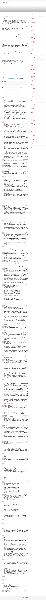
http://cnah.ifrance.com (7, 123)
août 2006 (32, 61)
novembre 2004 (33, 89)
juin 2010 (32, 29)
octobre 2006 (32, 58)
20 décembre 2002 (25, 425)
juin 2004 (32, 96)
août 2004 (32, 93)
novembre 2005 (33, 73)
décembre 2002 (33, 120)
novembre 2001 (33, 136)
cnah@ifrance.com (7, 125)
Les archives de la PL (40, 6)
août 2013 (32, 15)
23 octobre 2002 (26, 268)
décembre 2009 (33, 30)
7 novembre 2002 (25, 332)
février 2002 (32, 132)
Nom (2, 85)
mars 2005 (32, 84)
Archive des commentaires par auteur (12, 6)
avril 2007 (32, 50)
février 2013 (32, 17)
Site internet (3, 89)
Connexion (32, 154)
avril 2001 (32, 146)
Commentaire (3, 81)
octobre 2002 (32, 123)
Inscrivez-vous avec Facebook (19, 78)
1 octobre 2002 (26, 205)
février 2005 (32, 85)
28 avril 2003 (26, 463)
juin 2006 (32, 64)
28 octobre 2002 (26, 284)
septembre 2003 (33, 108)
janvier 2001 (32, 150)
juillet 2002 (32, 127)
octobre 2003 (32, 107)
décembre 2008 (33, 34)
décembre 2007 (33, 42)
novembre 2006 (33, 57)
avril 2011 (32, 26)
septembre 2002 (33, 124)
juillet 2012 (32, 18)
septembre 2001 (33, 139)
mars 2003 (32, 116)
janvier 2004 (32, 103)
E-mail (3, 87)
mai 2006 (32, 65)
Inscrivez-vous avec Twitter (11, 78)
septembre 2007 (33, 45)
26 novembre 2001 (25, 159)
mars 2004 (32, 100)
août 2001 (32, 140)
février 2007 (32, 53)
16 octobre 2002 (26, 232)
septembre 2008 (33, 38)
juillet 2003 (32, 111)
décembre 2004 (33, 88)
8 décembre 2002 (25, 415)
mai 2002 (32, 128)
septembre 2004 (33, 92)
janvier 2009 (32, 33)
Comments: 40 (12, 16)
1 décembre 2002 (25, 405)
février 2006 (32, 69)
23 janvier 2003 (26, 458)
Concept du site (33, 6)
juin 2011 (32, 25)
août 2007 (32, 46)
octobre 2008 (32, 37)
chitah (5, 501)
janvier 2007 (32, 54)
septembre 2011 (33, 22)
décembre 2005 (33, 72)
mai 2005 (32, 81)
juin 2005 (32, 80)
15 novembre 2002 (25, 359)
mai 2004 (32, 97)
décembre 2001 (33, 135)
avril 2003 (32, 115)
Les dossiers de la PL (35, 8)
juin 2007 (32, 49)
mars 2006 (32, 68)
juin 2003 (32, 112)
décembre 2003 (33, 104)
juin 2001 (32, 143)
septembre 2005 (33, 76)
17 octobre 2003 (26, 481)
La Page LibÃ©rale (5, 2)
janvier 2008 (32, 41)
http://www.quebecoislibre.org (8, 403)
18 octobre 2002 (26, 260)
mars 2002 (32, 131)
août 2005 (32, 77)
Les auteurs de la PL (28, 8)
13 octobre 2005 (26, 590)
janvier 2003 (32, 119)
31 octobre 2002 (26, 326)
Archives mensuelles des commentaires (24, 6)
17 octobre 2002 (26, 252)
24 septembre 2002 (25, 171)
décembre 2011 (33, 21)
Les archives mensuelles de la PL (18, 8)
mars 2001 (32, 147)
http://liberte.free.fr (22, 119)
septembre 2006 (33, 60)
